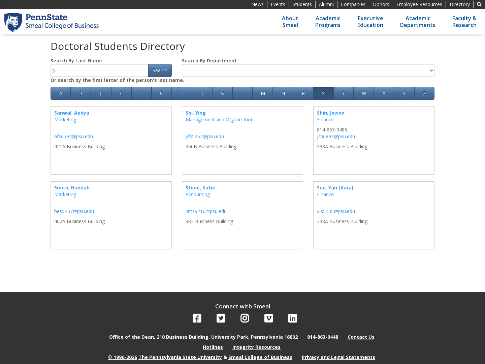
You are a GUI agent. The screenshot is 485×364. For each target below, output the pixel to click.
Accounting (198, 194)
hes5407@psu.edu (74, 211)
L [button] (242, 93)
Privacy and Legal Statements (338, 357)
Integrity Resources (256, 347)
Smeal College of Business (260, 357)
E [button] (121, 93)
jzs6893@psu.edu (336, 136)
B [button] (81, 93)
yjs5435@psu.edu (336, 211)
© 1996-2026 (122, 357)
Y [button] (404, 93)
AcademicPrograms (328, 21)
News (257, 4)
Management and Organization (220, 119)
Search (160, 70)
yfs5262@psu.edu (205, 136)
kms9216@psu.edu (206, 211)
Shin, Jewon (331, 113)
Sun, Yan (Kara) (335, 187)
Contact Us (361, 337)
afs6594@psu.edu (73, 136)
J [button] (202, 93)
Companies (353, 4)
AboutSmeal (290, 21)
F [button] (141, 93)
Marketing (65, 119)
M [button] (263, 93)
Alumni (326, 4)
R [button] (303, 93)
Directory (460, 4)
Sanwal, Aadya (71, 113)
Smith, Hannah (72, 187)
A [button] (60, 93)
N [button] (283, 93)
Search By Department (209, 60)
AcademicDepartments (417, 21)
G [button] (161, 93)
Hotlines (213, 347)
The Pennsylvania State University (180, 357)
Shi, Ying (196, 113)
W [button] (364, 93)
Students (302, 4)
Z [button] (424, 93)
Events (278, 4)
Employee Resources (419, 4)
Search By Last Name (76, 60)
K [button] (222, 93)
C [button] (101, 93)
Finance (325, 119)
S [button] (323, 93)
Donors (381, 4)
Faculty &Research (464, 21)
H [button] (182, 93)
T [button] (343, 93)
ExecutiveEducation (370, 21)
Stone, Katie (200, 187)
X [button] (384, 93)
